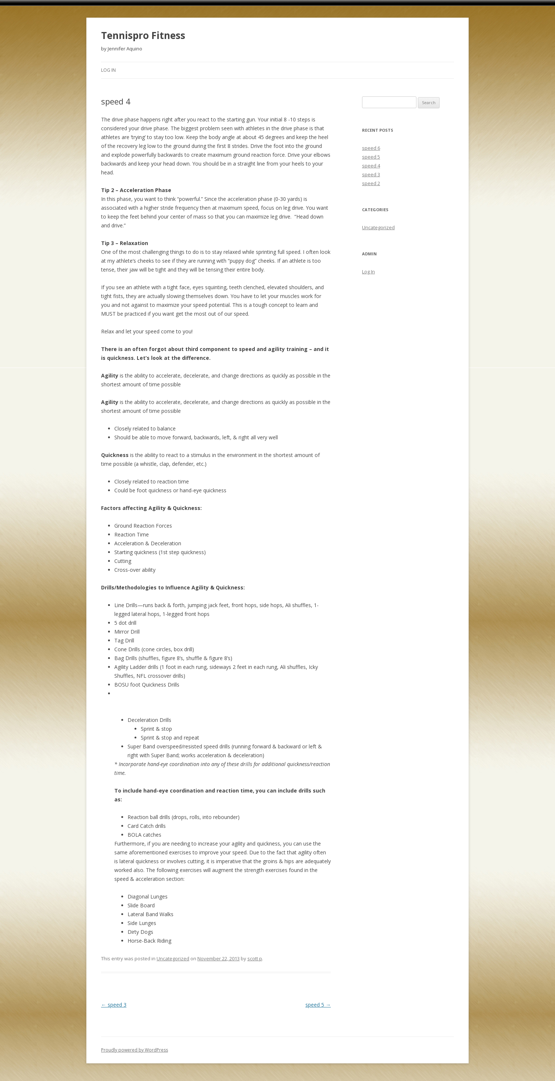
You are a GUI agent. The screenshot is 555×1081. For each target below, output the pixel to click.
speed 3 (113, 1004)
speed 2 (371, 183)
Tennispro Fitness (143, 35)
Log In (108, 70)
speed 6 (371, 148)
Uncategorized (173, 958)
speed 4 (371, 165)
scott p (254, 958)
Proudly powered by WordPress (134, 1050)
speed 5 (318, 1004)
